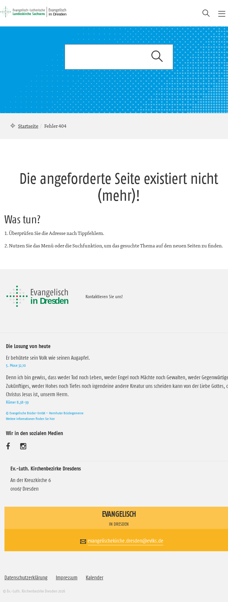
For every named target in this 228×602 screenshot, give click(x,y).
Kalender (94, 577)
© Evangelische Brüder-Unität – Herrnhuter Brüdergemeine (44, 413)
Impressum (66, 577)
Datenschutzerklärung (26, 577)
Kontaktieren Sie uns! (104, 296)
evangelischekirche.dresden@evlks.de (125, 541)
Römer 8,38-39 (17, 402)
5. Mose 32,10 (16, 365)
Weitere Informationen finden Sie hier (30, 418)
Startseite (28, 126)
